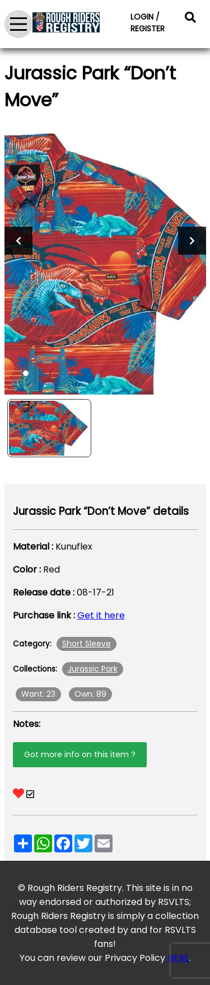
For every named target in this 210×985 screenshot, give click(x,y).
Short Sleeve (86, 643)
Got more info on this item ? (80, 754)
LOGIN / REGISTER (147, 22)
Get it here (101, 615)
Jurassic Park (93, 668)
